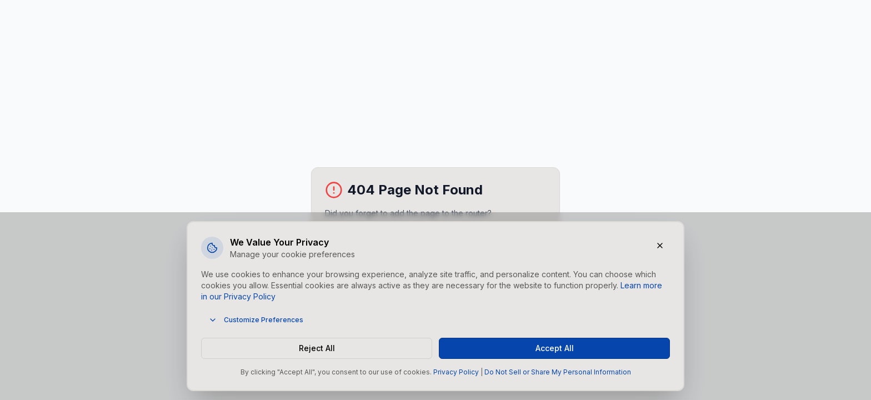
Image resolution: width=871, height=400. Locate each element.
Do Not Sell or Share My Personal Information (557, 372)
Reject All (317, 348)
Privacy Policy (456, 372)
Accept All (554, 348)
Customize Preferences (255, 320)
